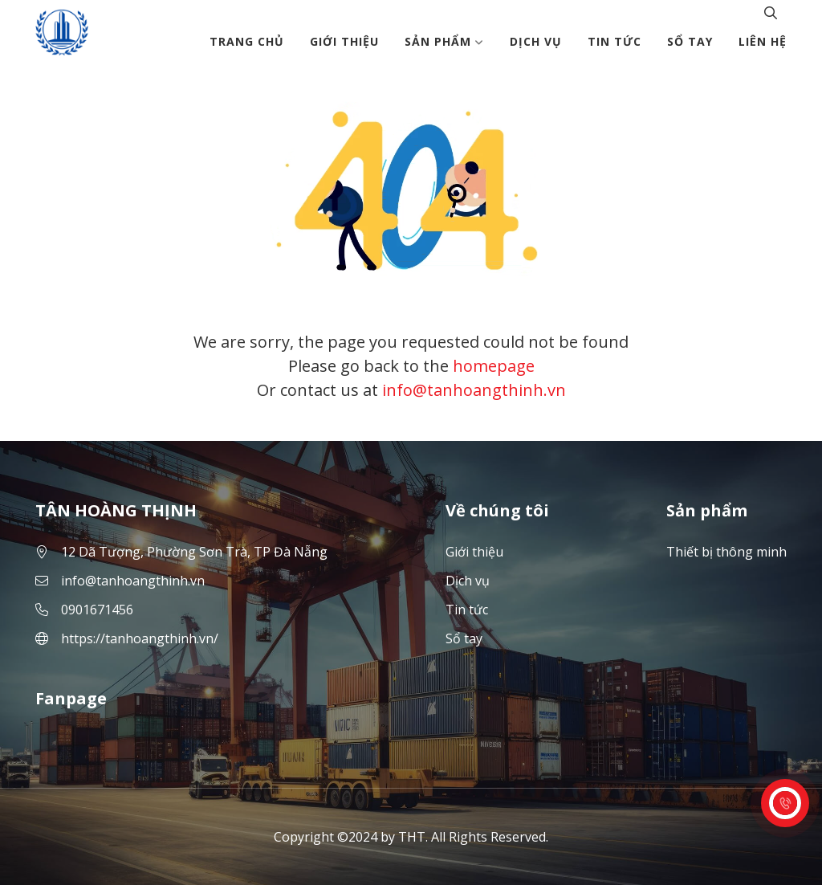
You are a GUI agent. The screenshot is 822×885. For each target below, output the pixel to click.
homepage (494, 366)
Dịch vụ (536, 41)
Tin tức (614, 41)
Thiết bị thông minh (726, 552)
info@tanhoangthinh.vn (474, 390)
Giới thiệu (344, 41)
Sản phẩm (444, 41)
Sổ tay (690, 41)
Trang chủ (247, 41)
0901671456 (97, 609)
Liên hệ (763, 41)
